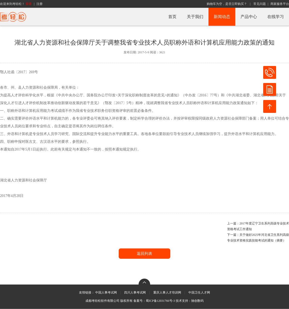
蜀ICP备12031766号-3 (160, 301)
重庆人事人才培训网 (167, 292)
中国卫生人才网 (199, 292)
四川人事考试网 (135, 292)
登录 (29, 4)
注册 (39, 4)
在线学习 (275, 16)
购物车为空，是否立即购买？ (227, 4)
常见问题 (259, 4)
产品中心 (248, 16)
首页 (172, 16)
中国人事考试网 (106, 292)
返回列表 (144, 254)
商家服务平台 (279, 4)
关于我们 (195, 16)
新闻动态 (222, 16)
